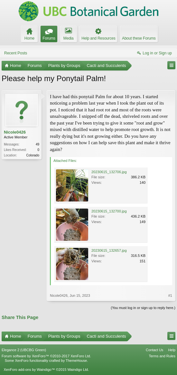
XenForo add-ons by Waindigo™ (29, 369)
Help (171, 350)
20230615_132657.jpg (109, 250)
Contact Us (154, 350)
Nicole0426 (15, 132)
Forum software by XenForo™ (46, 356)
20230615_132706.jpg (109, 172)
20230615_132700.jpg (109, 211)
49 (37, 144)
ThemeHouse (76, 360)
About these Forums (138, 38)
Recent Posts (15, 53)
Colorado (32, 155)
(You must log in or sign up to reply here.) (143, 308)
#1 (170, 295)
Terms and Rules (162, 356)
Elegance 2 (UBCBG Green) (24, 350)
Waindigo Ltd (77, 369)
